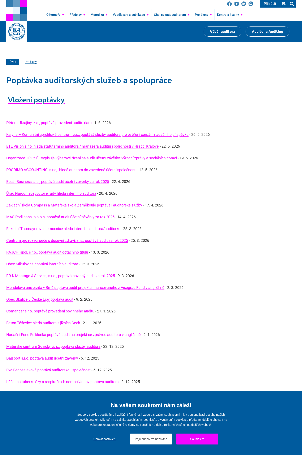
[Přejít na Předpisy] (77, 14)
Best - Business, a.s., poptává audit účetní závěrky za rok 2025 (57, 181)
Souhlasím (197, 439)
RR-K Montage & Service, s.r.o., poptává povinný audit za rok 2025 (60, 276)
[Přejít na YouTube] (236, 3)
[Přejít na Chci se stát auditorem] (171, 14)
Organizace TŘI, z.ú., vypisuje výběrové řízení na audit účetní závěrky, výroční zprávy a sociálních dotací (91, 158)
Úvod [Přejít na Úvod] (38, 14)
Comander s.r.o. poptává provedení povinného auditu (50, 311)
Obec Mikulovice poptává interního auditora (42, 264)
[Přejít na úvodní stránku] (16, 10)
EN (284, 4)
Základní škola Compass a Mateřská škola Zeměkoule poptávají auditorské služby (74, 205)
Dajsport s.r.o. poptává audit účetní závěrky (42, 358)
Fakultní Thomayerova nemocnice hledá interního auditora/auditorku (63, 228)
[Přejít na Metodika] (99, 14)
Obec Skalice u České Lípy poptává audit (39, 299)
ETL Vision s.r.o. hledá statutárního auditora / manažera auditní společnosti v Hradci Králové (82, 146)
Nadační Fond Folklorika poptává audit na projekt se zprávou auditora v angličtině (73, 334)
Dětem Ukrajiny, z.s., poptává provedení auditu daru (49, 122)
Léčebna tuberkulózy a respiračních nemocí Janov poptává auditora (62, 382)
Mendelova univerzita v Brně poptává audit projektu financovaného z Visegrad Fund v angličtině (85, 287)
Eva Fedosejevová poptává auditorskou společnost (48, 370)
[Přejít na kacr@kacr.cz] (251, 3)
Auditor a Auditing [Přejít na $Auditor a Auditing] (267, 31)
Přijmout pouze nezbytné (151, 439)
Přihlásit (270, 4)
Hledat (292, 4)
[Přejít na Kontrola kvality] (230, 14)
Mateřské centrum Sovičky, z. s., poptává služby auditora (53, 346)
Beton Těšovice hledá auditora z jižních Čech (43, 323)
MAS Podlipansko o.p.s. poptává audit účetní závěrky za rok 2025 (60, 217)
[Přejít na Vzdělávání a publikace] (130, 14)
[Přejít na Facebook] (229, 3)
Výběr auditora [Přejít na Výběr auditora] (222, 31)
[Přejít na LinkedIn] (243, 3)
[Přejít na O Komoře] (55, 14)
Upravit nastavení (105, 439)
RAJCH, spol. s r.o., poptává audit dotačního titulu (47, 252)
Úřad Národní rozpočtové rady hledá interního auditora (51, 193)
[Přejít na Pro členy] (203, 14)
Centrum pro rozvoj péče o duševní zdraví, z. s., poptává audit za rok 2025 (67, 240)
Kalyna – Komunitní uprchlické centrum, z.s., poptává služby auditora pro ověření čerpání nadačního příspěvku (97, 134)
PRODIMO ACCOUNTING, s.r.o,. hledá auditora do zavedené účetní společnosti (71, 170)
